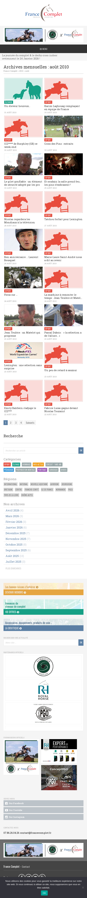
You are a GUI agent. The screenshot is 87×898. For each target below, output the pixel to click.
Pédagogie (8, 469)
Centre (18, 489)
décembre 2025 (16, 533)
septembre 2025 (16, 550)
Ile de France (47, 489)
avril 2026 (12, 510)
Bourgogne (67, 484)
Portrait (42, 469)
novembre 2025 (16, 539)
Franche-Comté (32, 489)
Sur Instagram (15, 817)
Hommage (27, 464)
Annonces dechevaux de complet (15, 605)
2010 (21, 71)
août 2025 (12, 556)
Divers (64, 469)
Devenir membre (15, 592)
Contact (26, 866)
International (10, 484)
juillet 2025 (13, 561)
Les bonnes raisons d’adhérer (21, 587)
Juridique (53, 469)
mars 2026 (12, 516)
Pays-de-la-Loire (11, 495)
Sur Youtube (13, 810)
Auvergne (54, 484)
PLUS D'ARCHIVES (13, 568)
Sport (7, 464)
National (24, 484)
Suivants (30, 422)
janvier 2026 (14, 527)
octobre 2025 (14, 544)
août (27, 71)
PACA (70, 489)
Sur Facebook (14, 803)
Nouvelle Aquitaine (39, 484)
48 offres (12, 612)
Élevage (16, 464)
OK (44, 893)
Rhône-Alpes (27, 495)
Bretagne (8, 489)
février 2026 (14, 521)
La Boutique (13, 628)
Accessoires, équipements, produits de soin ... (28, 623)
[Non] (82, 887)
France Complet (10, 71)
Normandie (61, 489)
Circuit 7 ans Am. (54, 464)
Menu (43, 49)
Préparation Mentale (25, 469)
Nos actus (38, 464)
